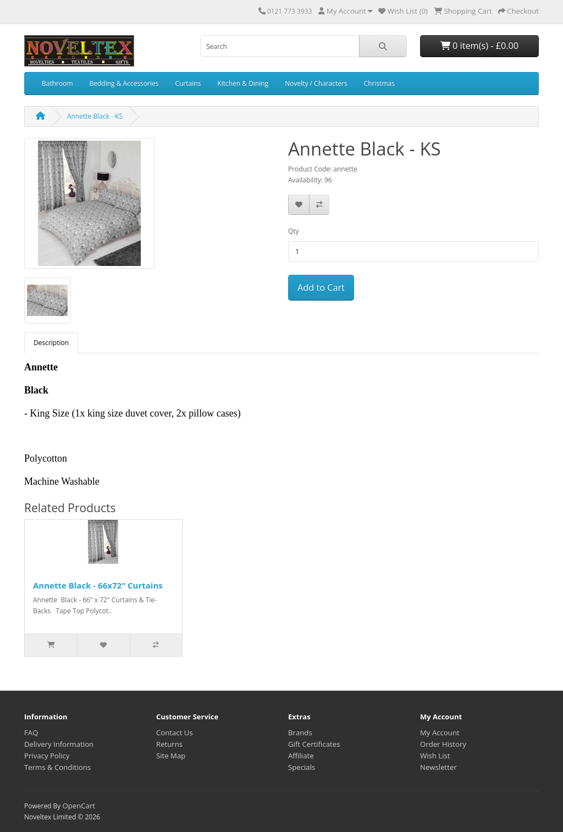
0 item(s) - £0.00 (479, 46)
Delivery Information (58, 744)
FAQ (31, 732)
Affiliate (301, 756)
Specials (301, 767)
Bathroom (57, 83)
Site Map (170, 756)
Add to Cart (321, 287)
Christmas (379, 83)
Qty (293, 231)
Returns (169, 744)
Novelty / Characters (316, 83)
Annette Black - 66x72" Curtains (98, 585)
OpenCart (78, 806)
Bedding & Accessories (124, 83)
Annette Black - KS (95, 116)
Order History (443, 744)
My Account (440, 732)
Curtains (188, 83)
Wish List (435, 756)
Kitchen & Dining (242, 83)
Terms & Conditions (57, 767)
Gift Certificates (314, 744)
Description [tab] (51, 342)
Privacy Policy (46, 756)
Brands (300, 732)
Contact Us (174, 732)
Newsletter (438, 767)
